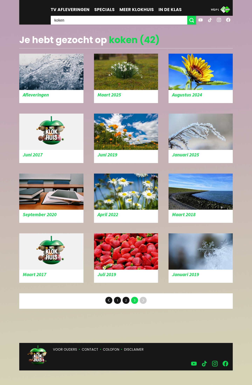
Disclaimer (134, 349)
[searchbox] (119, 20)
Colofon (111, 349)
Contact (90, 349)
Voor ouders (65, 349)
